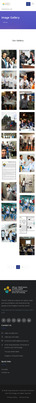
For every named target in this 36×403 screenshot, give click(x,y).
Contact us (5, 372)
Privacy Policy (12, 397)
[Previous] (9, 267)
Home (5, 22)
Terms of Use (24, 397)
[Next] (27, 267)
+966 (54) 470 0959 (12, 337)
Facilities (4, 369)
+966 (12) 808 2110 (11, 333)
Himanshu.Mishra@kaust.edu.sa (16, 341)
